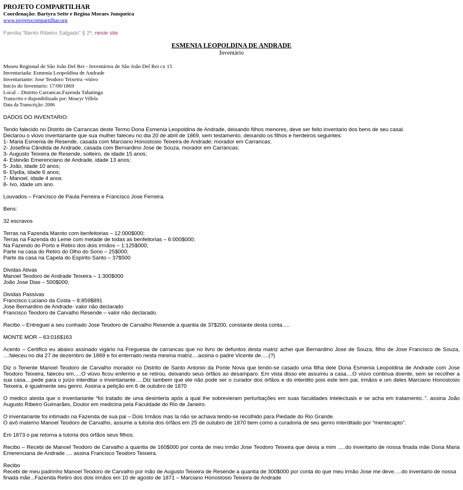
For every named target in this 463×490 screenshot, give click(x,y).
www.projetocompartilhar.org (35, 20)
